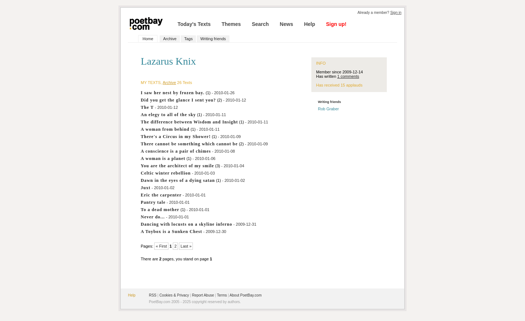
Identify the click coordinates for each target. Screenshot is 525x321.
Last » (185, 246)
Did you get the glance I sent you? (178, 100)
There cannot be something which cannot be (189, 143)
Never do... (153, 216)
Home (148, 39)
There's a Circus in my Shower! (176, 136)
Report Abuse (203, 295)
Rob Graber (328, 109)
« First (161, 246)
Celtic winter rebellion (166, 173)
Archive (169, 39)
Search (260, 24)
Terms (222, 295)
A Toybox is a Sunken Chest (171, 231)
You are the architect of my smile (177, 165)
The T (147, 107)
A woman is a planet (163, 158)
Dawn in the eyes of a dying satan (178, 180)
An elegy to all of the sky (168, 114)
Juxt (146, 187)
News (286, 24)
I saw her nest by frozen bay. (173, 92)
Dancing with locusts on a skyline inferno (186, 224)
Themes (231, 24)
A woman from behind (165, 129)
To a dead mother (160, 209)
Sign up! (336, 24)
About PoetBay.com (246, 295)
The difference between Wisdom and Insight (189, 122)
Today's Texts (194, 24)
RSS (152, 295)
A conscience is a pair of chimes (176, 151)
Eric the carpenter (161, 195)
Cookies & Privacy (174, 295)
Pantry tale (153, 202)
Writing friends (213, 39)
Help (309, 24)
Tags (188, 39)
